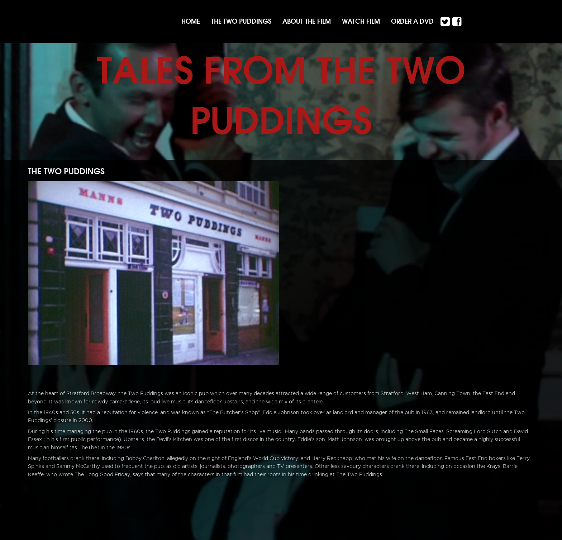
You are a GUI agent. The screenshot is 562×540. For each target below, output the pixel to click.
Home (190, 21)
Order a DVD (412, 21)
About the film (306, 21)
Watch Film (361, 21)
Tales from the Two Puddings (281, 95)
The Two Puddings (241, 21)
